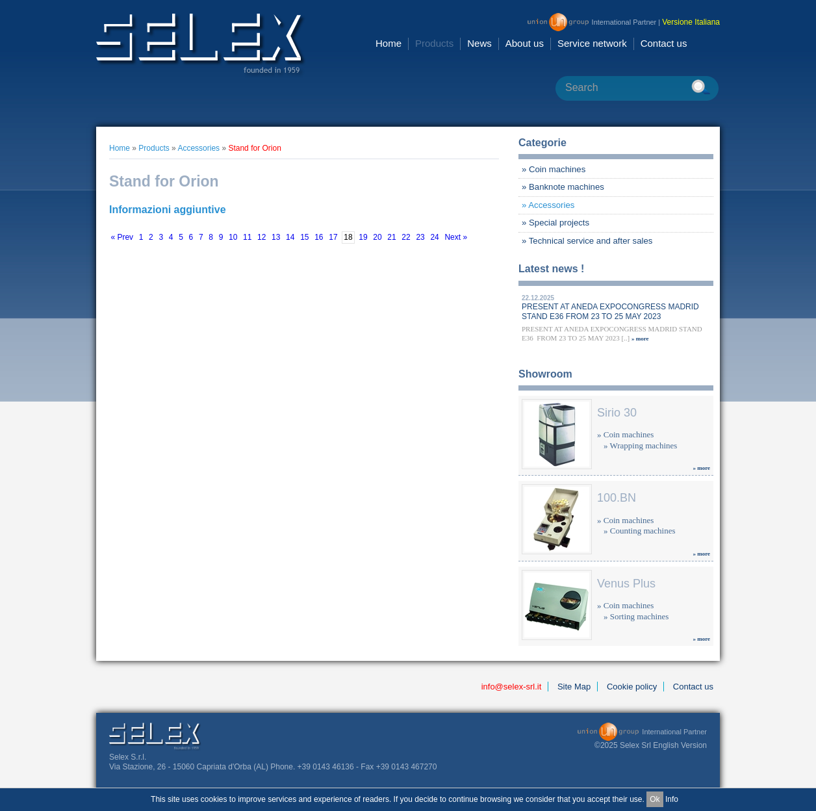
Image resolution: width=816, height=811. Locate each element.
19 (363, 237)
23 (420, 237)
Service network (592, 43)
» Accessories (548, 205)
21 (391, 237)
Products (434, 43)
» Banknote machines (563, 187)
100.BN (616, 497)
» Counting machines (640, 530)
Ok (654, 799)
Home (389, 43)
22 (406, 237)
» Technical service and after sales (587, 241)
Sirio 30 (617, 412)
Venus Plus (626, 583)
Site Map (574, 686)
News (479, 43)
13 (276, 237)
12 (261, 237)
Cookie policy (632, 686)
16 (318, 237)
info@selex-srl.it (511, 686)
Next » (455, 237)
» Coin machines (553, 169)
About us (524, 43)
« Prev (121, 237)
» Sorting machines (636, 616)
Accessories (198, 148)
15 (304, 237)
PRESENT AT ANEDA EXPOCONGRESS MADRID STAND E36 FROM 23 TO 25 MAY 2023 (610, 311)
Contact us (664, 43)
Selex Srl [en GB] (201, 45)
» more (640, 338)
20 (377, 237)
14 (290, 237)
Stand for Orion (254, 148)
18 (348, 237)
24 (434, 237)
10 (233, 237)
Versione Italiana (691, 22)
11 (247, 237)
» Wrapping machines (640, 445)
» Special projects (555, 222)
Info (671, 799)
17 (333, 237)
